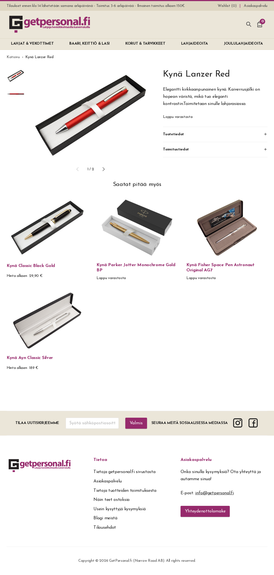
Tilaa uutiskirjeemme (37, 423)
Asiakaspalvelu (196, 460)
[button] (77, 169)
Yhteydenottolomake (205, 511)
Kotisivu (13, 57)
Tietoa (100, 460)
